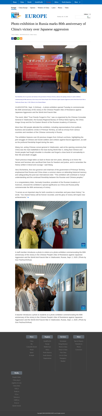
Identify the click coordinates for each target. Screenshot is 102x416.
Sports (31, 352)
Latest (53, 8)
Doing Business (63, 344)
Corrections (78, 349)
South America (47, 355)
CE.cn (16, 394)
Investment (63, 341)
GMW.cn (16, 400)
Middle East (47, 347)
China (22, 2)
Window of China (43, 8)
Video (67, 8)
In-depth (31, 355)
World (29, 2)
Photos (60, 8)
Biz (32, 344)
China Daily (16, 386)
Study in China (63, 349)
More (77, 2)
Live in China (63, 355)
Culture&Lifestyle (31, 347)
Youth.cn (16, 391)
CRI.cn (17, 388)
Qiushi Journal (16, 406)
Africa (56, 2)
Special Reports (78, 341)
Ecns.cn (16, 403)
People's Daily (16, 377)
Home (15, 2)
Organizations (47, 358)
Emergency (63, 358)
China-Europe (23, 8)
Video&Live (78, 344)
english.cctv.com (16, 383)
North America (66, 2)
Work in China (63, 347)
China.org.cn (16, 380)
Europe (48, 2)
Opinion (32, 8)
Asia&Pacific (39, 2)
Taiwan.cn (17, 397)
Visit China (63, 352)
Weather (63, 361)
